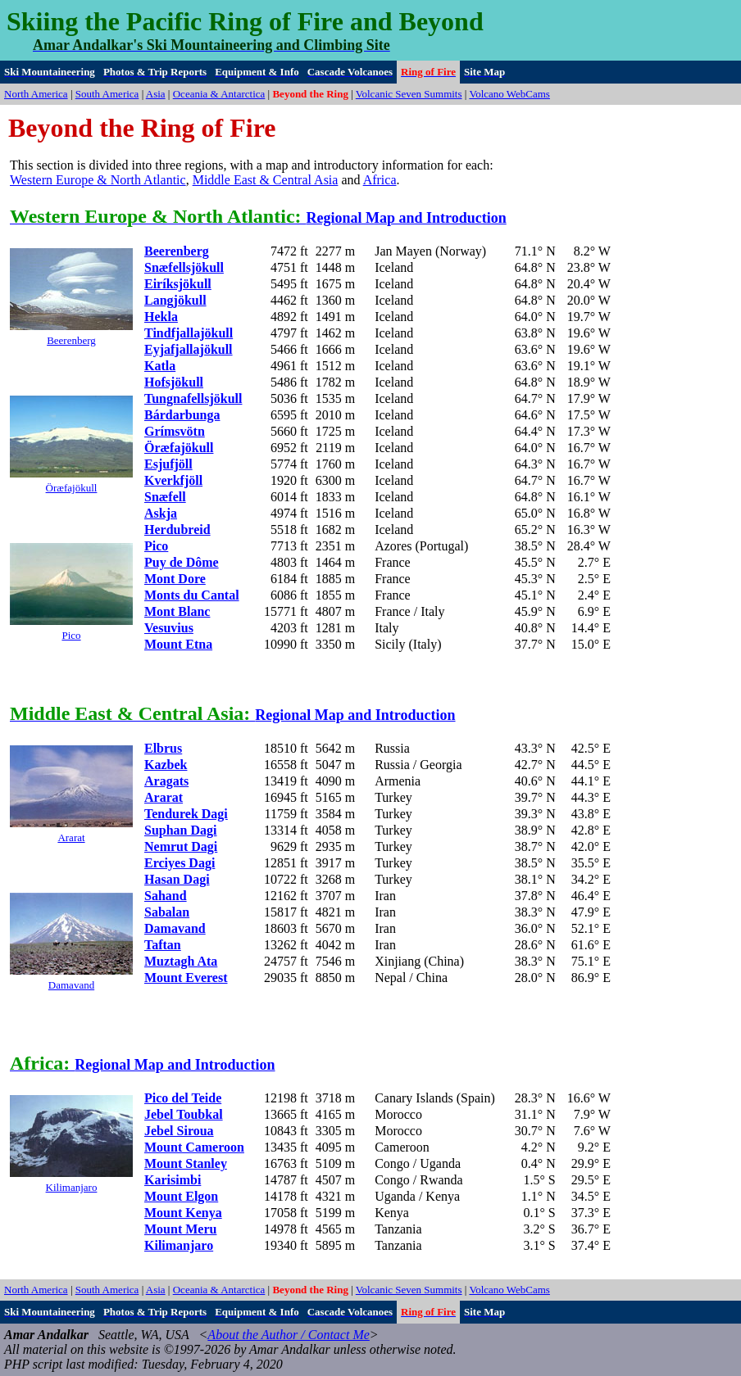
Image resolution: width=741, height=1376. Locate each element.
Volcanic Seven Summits (409, 94)
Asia (156, 94)
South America (107, 94)
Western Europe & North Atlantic (98, 180)
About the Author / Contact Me (288, 1335)
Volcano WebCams (509, 94)
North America (36, 94)
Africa (380, 180)
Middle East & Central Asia (266, 180)
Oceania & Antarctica (219, 94)
